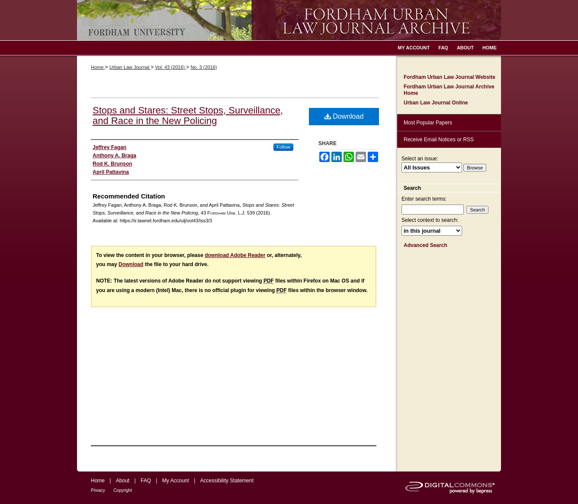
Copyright (122, 490)
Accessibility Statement (227, 481)
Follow (283, 147)
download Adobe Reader (235, 255)
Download (344, 116)
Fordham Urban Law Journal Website (449, 77)
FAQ (146, 481)
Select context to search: (429, 220)
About (122, 481)
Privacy (98, 490)
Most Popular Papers (428, 123)
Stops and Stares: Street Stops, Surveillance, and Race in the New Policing (188, 115)
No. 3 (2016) (203, 67)
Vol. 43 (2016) (170, 67)
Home (98, 67)
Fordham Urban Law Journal (289, 20)
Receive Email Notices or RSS (439, 140)
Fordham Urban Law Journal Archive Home (449, 90)
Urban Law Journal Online (436, 103)
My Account (175, 481)
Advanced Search (425, 245)
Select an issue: (419, 159)
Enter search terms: (424, 199)
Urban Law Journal (130, 67)
